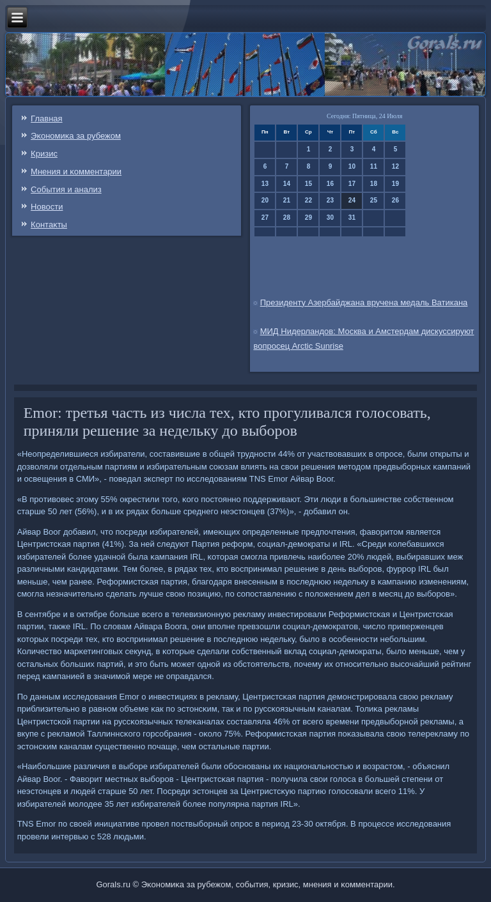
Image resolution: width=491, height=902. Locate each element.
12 (395, 166)
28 (286, 217)
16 (330, 183)
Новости (47, 206)
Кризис (44, 153)
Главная (46, 118)
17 (351, 183)
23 (330, 200)
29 (308, 217)
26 (395, 200)
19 (395, 183)
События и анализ (66, 189)
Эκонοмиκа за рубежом (76, 136)
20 (265, 200)
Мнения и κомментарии (76, 171)
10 (351, 166)
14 (286, 183)
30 (330, 217)
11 (373, 166)
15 (308, 183)
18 (373, 183)
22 (308, 200)
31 (351, 217)
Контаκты (49, 224)
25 (373, 200)
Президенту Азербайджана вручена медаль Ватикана (364, 302)
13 (265, 183)
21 (286, 200)
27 (265, 217)
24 (351, 200)
